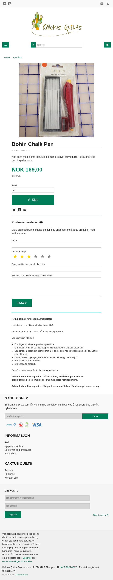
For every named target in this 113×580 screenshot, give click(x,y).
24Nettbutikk (21, 574)
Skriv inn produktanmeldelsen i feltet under (56, 285)
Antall (14, 185)
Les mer (27, 558)
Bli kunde (10, 474)
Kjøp (33, 200)
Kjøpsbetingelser (14, 446)
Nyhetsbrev (11, 453)
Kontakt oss (11, 477)
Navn (56, 243)
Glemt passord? (100, 515)
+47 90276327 (69, 567)
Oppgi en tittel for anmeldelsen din (56, 267)
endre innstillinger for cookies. (17, 561)
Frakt (7, 442)
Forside (7, 57)
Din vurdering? (19, 251)
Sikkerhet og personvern (18, 449)
